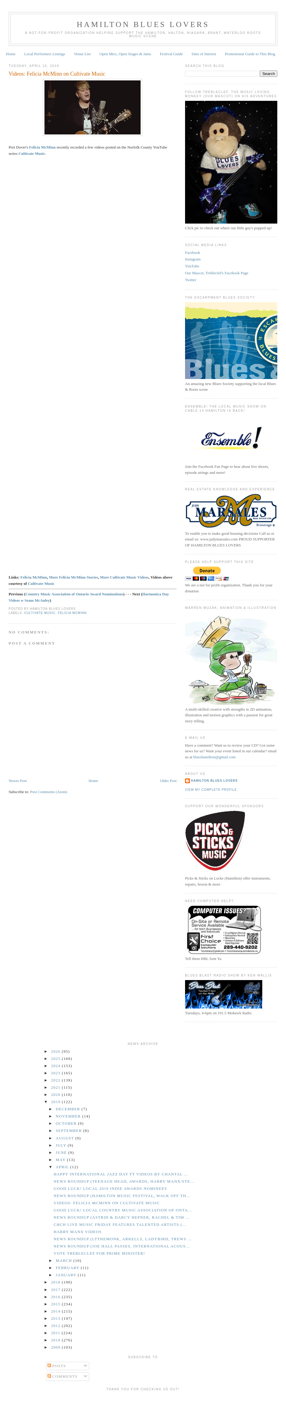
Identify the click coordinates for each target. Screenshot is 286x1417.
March (65, 1260)
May (61, 1159)
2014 (56, 1311)
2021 (56, 1087)
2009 (56, 1347)
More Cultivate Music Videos (124, 577)
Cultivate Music (41, 583)
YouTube (192, 266)
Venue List (82, 54)
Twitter (190, 280)
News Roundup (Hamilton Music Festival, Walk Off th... (121, 1195)
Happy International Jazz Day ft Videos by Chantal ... (120, 1174)
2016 (56, 1297)
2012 (56, 1325)
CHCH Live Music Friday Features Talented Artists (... (119, 1224)
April (63, 1167)
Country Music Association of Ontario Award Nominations (74, 594)
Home (11, 54)
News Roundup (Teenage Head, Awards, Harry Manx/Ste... (123, 1181)
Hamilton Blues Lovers (143, 24)
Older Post (168, 780)
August (65, 1138)
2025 (56, 1058)
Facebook (192, 252)
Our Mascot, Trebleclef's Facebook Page (216, 273)
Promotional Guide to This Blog (250, 54)
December (69, 1109)
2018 (56, 1282)
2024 (56, 1066)
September (69, 1130)
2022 (56, 1080)
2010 (56, 1340)
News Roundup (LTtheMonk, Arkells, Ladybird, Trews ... (122, 1239)
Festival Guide (171, 54)
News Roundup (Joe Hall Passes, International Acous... (121, 1246)
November (69, 1116)
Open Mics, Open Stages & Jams (125, 54)
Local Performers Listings (44, 54)
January (67, 1275)
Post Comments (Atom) (48, 792)
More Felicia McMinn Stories (73, 577)
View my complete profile (211, 789)
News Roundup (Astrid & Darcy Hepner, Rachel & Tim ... (121, 1217)
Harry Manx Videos (77, 1231)
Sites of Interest (204, 54)
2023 (56, 1073)
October (67, 1123)
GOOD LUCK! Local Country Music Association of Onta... (122, 1210)
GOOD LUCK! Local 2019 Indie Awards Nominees (110, 1188)
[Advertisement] (143, 1403)
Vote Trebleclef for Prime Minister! (99, 1253)
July (62, 1145)
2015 (56, 1304)
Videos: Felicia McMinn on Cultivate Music (57, 74)
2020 (56, 1094)
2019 (56, 1102)
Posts (56, 1366)
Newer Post (18, 780)
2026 (56, 1051)
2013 (56, 1318)
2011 (56, 1333)
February (68, 1267)
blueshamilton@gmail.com (214, 757)
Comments (62, 1376)
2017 (56, 1289)
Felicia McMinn (42, 147)
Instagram (193, 259)
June (62, 1152)
